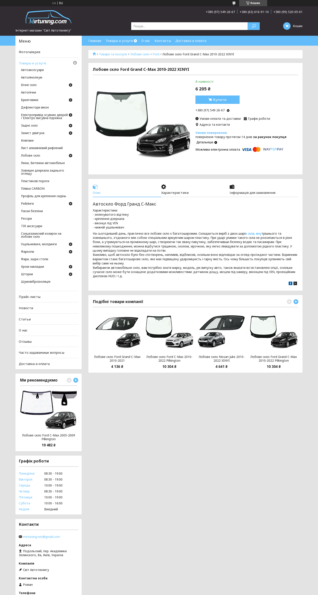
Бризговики (29, 100)
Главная (94, 40)
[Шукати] (254, 26)
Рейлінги (27, 204)
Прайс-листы (29, 296)
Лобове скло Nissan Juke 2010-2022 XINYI (221, 359)
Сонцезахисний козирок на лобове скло (41, 235)
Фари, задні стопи (34, 259)
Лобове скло (140, 54)
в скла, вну (253, 233)
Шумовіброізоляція (35, 282)
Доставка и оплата (190, 40)
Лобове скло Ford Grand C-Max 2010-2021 (117, 359)
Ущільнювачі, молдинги (39, 244)
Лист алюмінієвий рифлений (42, 148)
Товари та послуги (113, 54)
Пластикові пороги (35, 181)
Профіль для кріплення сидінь (43, 196)
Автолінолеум (31, 77)
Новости (26, 308)
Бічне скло (29, 85)
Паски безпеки (32, 211)
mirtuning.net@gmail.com (41, 537)
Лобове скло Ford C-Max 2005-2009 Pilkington (48, 437)
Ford (156, 54)
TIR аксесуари (31, 226)
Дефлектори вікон (35, 107)
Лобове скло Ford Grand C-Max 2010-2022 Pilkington (273, 359)
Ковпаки (27, 140)
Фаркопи (27, 252)
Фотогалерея (29, 52)
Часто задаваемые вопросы (41, 352)
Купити (220, 99)
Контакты (163, 40)
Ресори (26, 219)
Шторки (27, 274)
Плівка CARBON (33, 189)
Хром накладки (32, 267)
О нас (145, 40)
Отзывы (25, 341)
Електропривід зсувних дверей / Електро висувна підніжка (44, 116)
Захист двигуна (32, 133)
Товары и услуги (119, 40)
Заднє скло (29, 125)
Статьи (25, 319)
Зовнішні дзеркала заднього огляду (42, 172)
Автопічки (28, 92)
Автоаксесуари (32, 70)
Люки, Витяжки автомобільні (43, 163)
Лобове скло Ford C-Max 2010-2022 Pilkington (169, 359)
